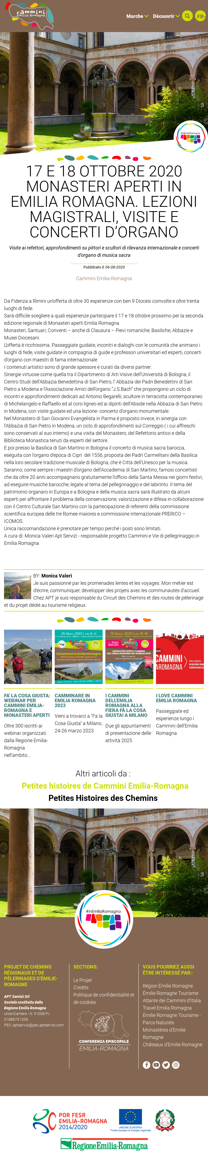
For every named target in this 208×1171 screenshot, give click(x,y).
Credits (81, 987)
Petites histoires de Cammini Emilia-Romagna (105, 786)
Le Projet (82, 980)
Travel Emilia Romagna (167, 1008)
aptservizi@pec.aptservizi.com (38, 1025)
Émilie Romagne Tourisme (170, 993)
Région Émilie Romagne (168, 986)
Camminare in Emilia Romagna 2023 (75, 700)
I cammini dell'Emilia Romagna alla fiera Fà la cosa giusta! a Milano (126, 705)
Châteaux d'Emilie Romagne (172, 1044)
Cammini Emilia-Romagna (104, 278)
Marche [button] (137, 16)
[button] (187, 15)
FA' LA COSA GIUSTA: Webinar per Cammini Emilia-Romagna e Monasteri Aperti (27, 705)
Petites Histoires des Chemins (103, 798)
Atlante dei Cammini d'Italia (172, 1000)
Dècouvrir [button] (166, 16)
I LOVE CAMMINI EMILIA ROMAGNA (176, 698)
